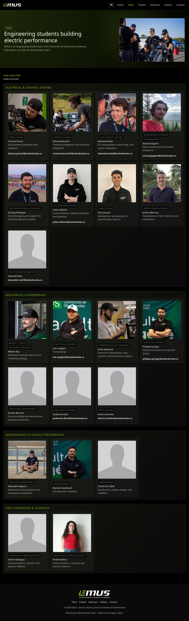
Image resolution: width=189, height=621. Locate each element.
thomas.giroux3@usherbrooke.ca (25, 153)
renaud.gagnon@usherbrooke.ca (159, 155)
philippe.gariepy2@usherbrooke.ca (160, 358)
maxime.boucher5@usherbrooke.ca (71, 153)
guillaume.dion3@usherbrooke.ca (70, 418)
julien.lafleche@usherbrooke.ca (69, 222)
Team (131, 4)
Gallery (168, 4)
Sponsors (155, 4)
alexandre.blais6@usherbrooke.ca (115, 153)
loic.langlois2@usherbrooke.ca (68, 357)
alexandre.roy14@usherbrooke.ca (25, 280)
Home (120, 4)
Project (142, 4)
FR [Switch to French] (111, 4)
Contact (181, 4)
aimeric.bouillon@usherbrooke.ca (115, 418)
